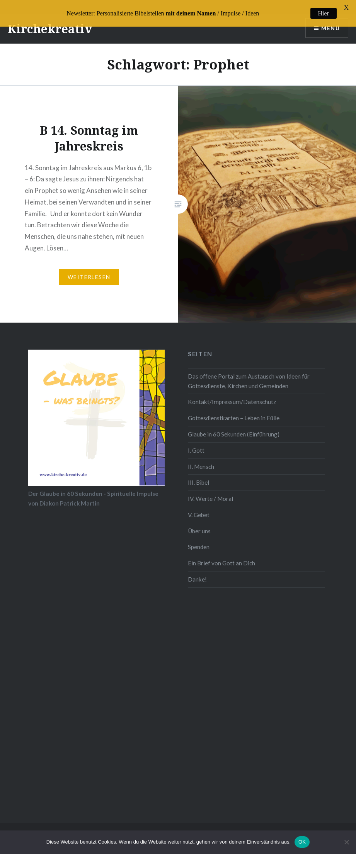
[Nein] (346, 842)
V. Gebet (199, 508)
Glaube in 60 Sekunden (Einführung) (233, 428)
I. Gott (196, 444)
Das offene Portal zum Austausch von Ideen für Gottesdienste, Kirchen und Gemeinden (249, 375)
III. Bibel (198, 476)
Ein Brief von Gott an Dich (221, 557)
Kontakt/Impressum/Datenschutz (232, 395)
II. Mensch (201, 460)
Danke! (197, 573)
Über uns (199, 524)
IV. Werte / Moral (210, 492)
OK (302, 842)
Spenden (199, 541)
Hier (323, 13)
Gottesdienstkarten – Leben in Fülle (233, 412)
